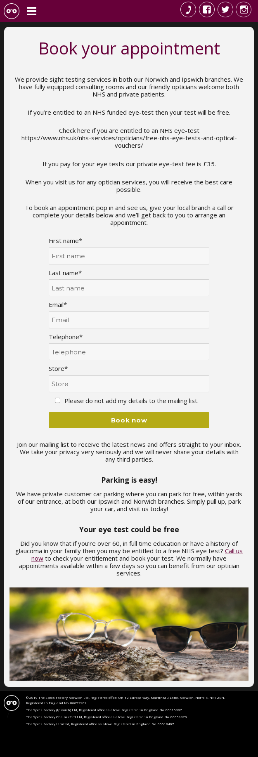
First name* (65, 240)
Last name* (65, 272)
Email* (58, 304)
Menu (32, 11)
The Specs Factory (11, 11)
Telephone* (66, 336)
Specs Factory (11, 703)
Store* (58, 368)
